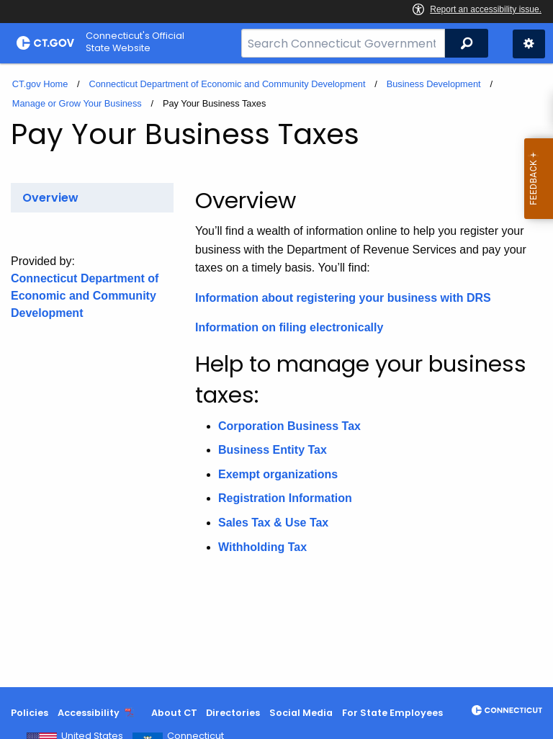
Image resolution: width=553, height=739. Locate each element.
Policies (29, 713)
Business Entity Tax (272, 450)
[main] (276, 375)
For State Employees (392, 713)
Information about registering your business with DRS (343, 298)
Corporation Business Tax (289, 426)
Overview (50, 197)
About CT (174, 713)
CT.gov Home (40, 84)
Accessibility (89, 713)
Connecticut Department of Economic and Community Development (227, 84)
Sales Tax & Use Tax (273, 522)
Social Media (301, 713)
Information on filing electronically (289, 327)
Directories (233, 713)
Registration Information (285, 498)
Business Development (434, 84)
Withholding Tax (262, 547)
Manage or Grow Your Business (77, 103)
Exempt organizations (278, 474)
